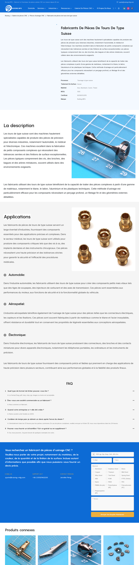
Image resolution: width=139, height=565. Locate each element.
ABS (96, 478)
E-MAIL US (8, 474)
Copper (97, 472)
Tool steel (111, 475)
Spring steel (126, 475)
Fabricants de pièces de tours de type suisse (62, 15)
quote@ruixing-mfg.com (125, 2)
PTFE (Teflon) (126, 478)
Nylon (97, 482)
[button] (113, 8)
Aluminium (98, 469)
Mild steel (125, 472)
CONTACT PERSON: (67, 474)
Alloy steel (98, 475)
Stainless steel (113, 469)
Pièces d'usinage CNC (37, 15)
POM (109, 478)
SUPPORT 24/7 (38, 474)
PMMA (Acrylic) (100, 485)
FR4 (123, 482)
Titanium (111, 472)
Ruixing (7, 15)
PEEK (110, 482)
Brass (123, 469)
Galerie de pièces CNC (19, 15)
